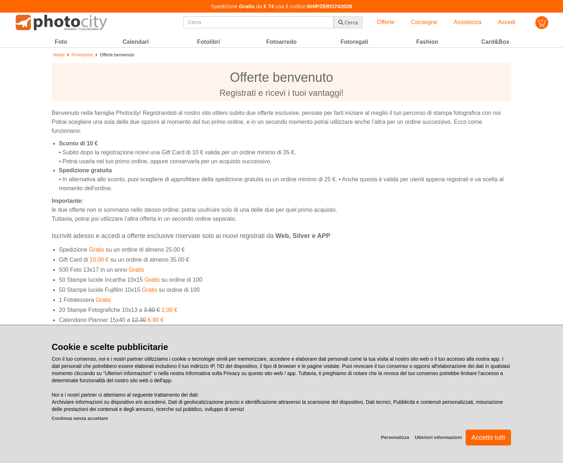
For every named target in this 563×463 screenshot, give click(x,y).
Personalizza (395, 437)
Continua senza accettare (80, 418)
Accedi (506, 22)
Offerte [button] (386, 22)
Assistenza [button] (467, 22)
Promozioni (82, 54)
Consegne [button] (424, 22)
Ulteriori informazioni (438, 437)
